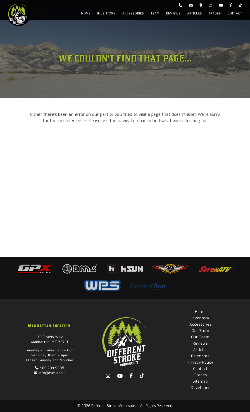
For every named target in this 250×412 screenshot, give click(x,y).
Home (84, 13)
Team (154, 13)
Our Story (200, 330)
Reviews (172, 13)
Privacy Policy (200, 362)
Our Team (200, 337)
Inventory (105, 13)
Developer (200, 387)
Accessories (132, 13)
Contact (235, 13)
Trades (214, 13)
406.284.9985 (49, 368)
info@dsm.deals (50, 373)
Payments (200, 356)
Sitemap (200, 381)
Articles (194, 13)
